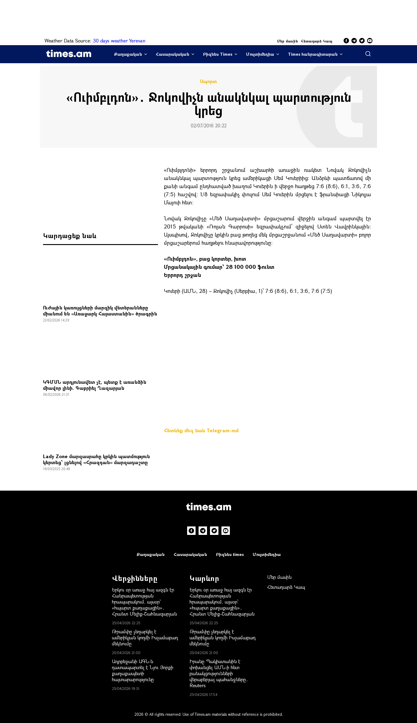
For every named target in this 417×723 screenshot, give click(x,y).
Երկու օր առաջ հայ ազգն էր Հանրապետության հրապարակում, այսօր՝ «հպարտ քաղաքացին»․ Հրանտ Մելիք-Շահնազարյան (144, 601)
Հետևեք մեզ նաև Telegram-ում (201, 430)
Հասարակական (172, 54)
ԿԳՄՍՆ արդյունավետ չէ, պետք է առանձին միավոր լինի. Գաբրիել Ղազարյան (94, 385)
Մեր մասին (287, 41)
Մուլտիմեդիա (260, 54)
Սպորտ (208, 81)
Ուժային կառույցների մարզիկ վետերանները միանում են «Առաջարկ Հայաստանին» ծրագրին (100, 310)
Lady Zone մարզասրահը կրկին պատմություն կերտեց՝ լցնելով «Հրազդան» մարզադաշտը (96, 459)
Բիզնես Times (217, 54)
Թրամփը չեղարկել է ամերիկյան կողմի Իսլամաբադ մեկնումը (145, 637)
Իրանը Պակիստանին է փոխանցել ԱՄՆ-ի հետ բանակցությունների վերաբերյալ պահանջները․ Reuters (219, 673)
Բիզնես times (230, 554)
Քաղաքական (128, 54)
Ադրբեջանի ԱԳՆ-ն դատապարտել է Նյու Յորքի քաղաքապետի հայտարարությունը (142, 670)
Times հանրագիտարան (313, 54)
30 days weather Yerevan (119, 40)
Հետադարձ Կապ (316, 41)
